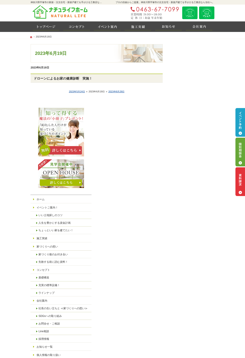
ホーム (179, 135)
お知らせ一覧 (183, 286)
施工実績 (180, 174)
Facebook (191, 315)
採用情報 (181, 278)
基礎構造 (181, 214)
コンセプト (181, 206)
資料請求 (206, 13)
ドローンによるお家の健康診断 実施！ (63, 78)
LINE (181, 315)
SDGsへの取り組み (188, 255)
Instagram (200, 315)
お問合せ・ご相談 (187, 263)
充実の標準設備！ (187, 221)
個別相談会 (240, 152)
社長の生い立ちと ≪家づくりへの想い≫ (194, 246)
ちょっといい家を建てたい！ (193, 166)
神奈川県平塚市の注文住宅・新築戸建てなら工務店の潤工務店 (161, 349)
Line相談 (181, 271)
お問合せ (190, 13)
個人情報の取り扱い (187, 294)
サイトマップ (183, 303)
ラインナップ (184, 229)
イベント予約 (240, 122)
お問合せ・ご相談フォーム (191, 334)
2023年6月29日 (116, 91)
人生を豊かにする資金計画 (192, 159)
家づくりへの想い (185, 183)
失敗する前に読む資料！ (191, 198)
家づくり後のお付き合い (191, 191)
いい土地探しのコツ (188, 151)
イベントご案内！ (185, 144)
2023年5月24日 (77, 91)
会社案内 (180, 237)
